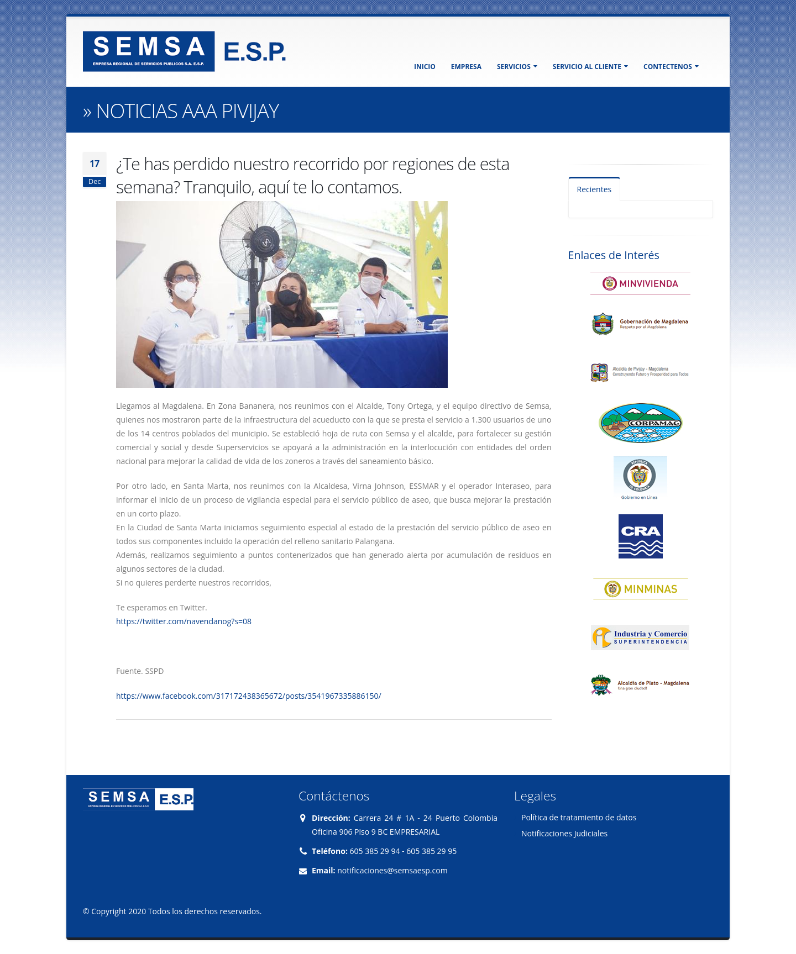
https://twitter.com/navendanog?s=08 (184, 621)
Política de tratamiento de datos (578, 817)
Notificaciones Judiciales (564, 833)
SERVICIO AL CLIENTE (590, 66)
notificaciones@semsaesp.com (392, 870)
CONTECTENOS (671, 66)
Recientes (594, 189)
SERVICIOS (517, 66)
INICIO (425, 66)
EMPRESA (466, 66)
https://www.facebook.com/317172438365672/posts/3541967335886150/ (248, 696)
